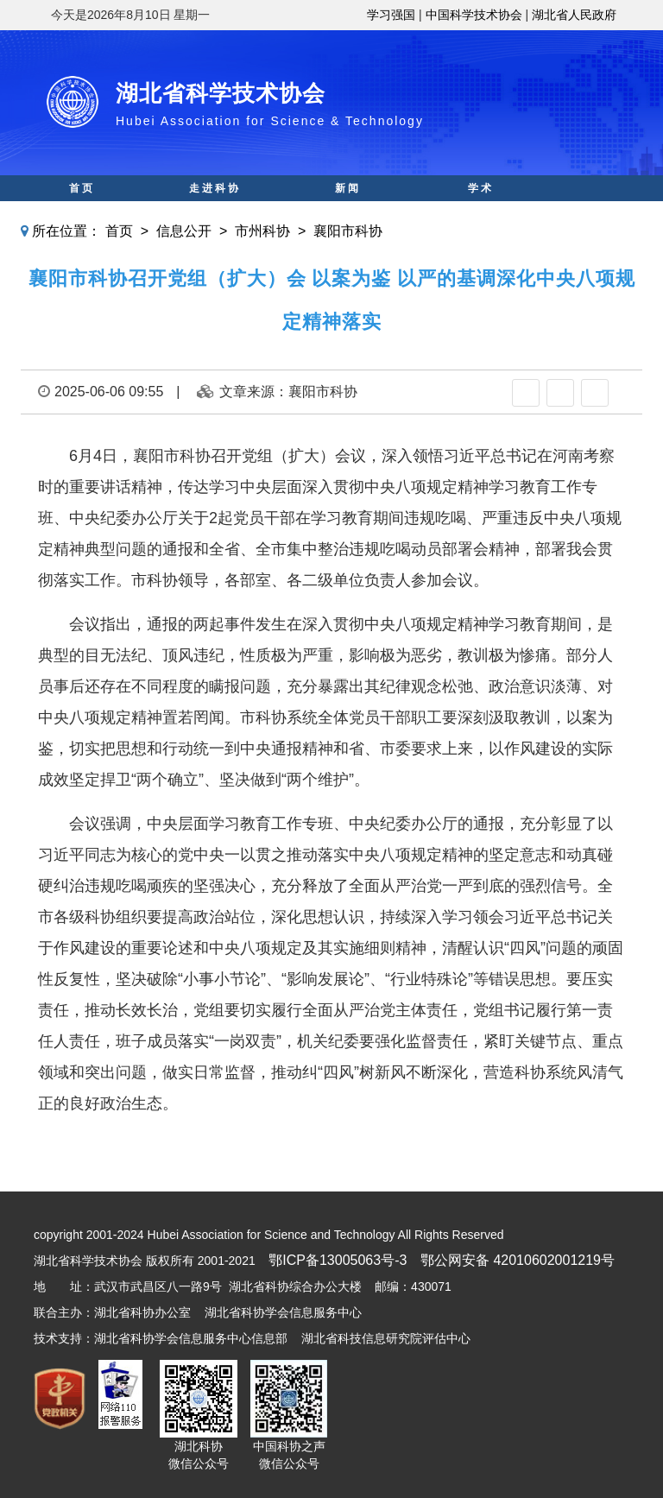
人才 (481, 214)
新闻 (348, 188)
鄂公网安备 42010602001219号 (517, 1260)
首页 (82, 188)
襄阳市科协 (347, 231)
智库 (348, 214)
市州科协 (262, 231)
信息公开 (184, 231)
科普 (82, 214)
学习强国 (391, 15)
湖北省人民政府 (574, 15)
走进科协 (215, 188)
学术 (481, 188)
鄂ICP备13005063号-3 (337, 1260)
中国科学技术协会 (474, 15)
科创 (215, 214)
